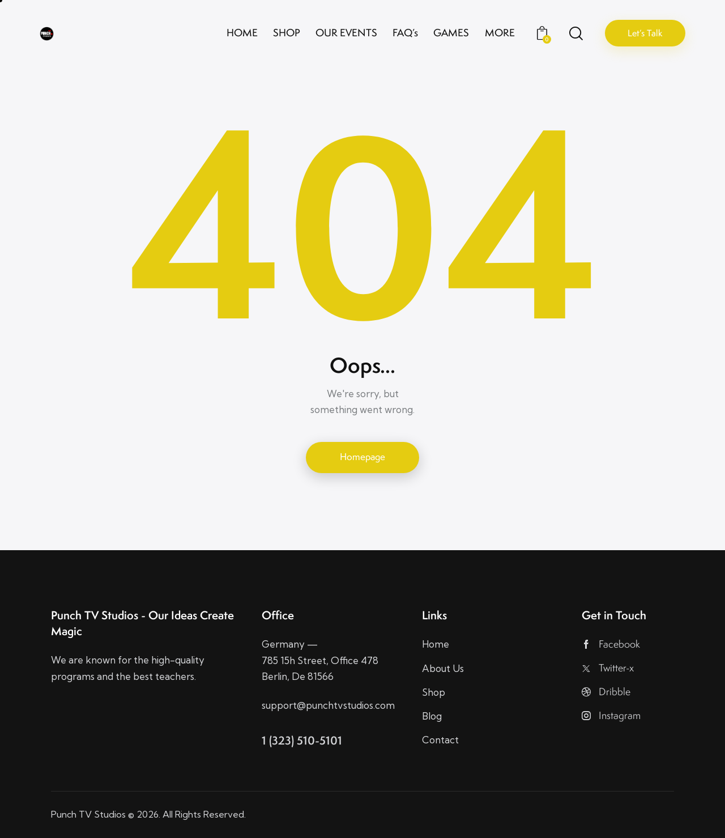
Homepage (362, 456)
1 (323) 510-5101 (302, 740)
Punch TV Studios (88, 814)
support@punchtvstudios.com (328, 705)
